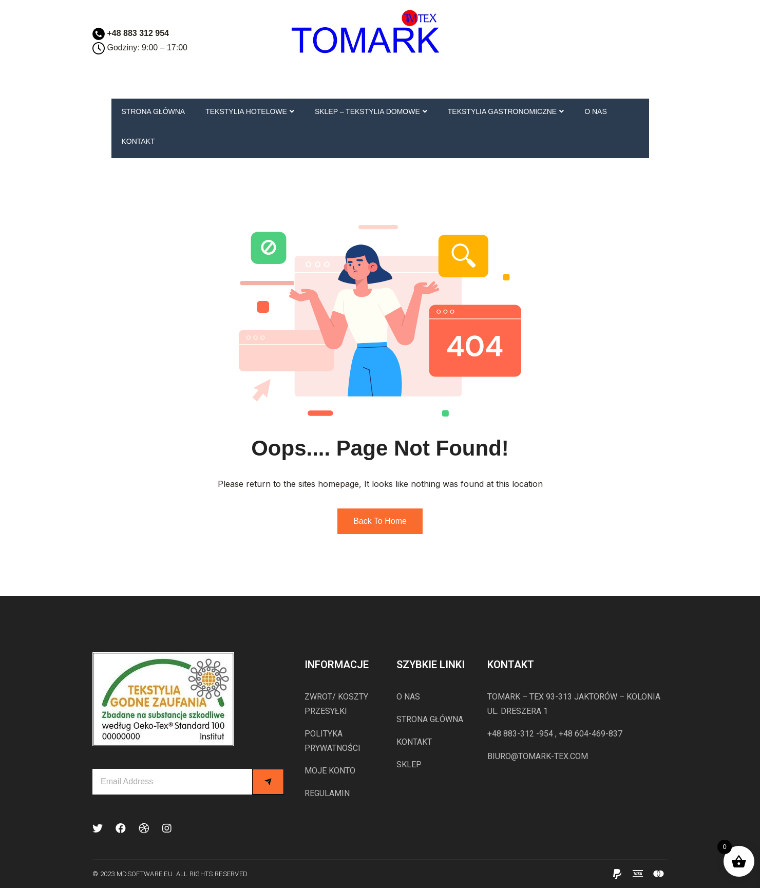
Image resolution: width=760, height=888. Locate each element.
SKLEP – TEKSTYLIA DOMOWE (371, 111)
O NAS (595, 111)
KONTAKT (138, 141)
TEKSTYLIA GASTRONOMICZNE (506, 111)
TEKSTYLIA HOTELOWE (249, 111)
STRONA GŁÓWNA (153, 111)
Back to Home (380, 521)
